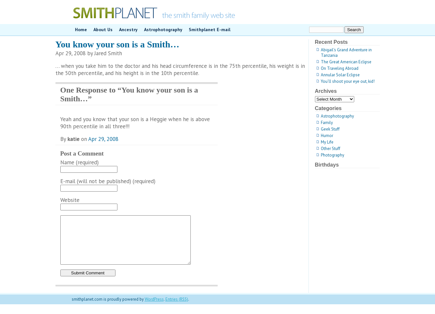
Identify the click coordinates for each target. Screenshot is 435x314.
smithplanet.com (218, 12)
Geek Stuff (330, 129)
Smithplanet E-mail (209, 29)
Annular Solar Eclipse (340, 75)
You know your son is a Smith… (117, 44)
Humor (327, 135)
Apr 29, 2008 (103, 139)
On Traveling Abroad (339, 68)
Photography (332, 155)
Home (81, 29)
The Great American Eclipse (346, 62)
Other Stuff (330, 148)
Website (69, 200)
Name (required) (79, 162)
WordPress (154, 309)
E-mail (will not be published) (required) (107, 181)
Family (327, 122)
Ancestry (128, 29)
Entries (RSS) (176, 309)
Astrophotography (163, 29)
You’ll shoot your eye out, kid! (348, 81)
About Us (103, 29)
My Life (327, 142)
